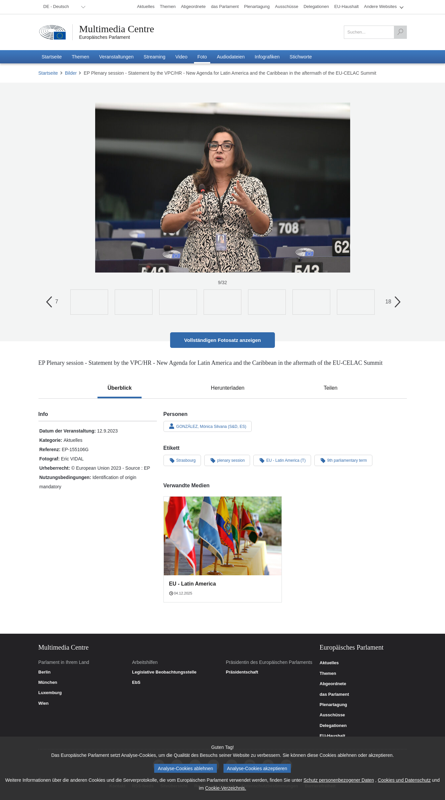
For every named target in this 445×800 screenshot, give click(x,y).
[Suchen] (400, 32)
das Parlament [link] (334, 694)
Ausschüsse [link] (332, 715)
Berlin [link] (44, 672)
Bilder (71, 73)
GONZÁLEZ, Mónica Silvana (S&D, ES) (207, 426)
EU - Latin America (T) (282, 460)
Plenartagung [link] (333, 704)
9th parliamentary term (343, 460)
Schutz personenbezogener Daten (338, 780)
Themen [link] (328, 673)
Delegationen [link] (333, 725)
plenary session (227, 460)
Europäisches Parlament (104, 37)
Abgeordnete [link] (333, 683)
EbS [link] (136, 682)
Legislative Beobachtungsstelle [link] (164, 672)
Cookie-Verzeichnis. (225, 788)
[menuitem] (63, 7)
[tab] (119, 388)
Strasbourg (182, 460)
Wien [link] (43, 703)
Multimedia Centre (117, 29)
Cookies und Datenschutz (404, 780)
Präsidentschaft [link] (242, 672)
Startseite (48, 73)
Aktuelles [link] (329, 663)
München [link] (47, 682)
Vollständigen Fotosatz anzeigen (222, 340)
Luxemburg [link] (50, 692)
